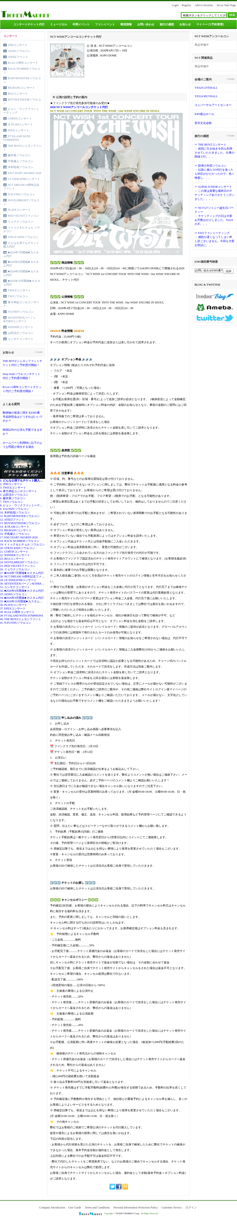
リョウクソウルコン (20, 221)
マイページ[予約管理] (210, 24)
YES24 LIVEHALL (206, 87)
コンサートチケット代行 (29, 24)
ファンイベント (105, 24)
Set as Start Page (226, 5)
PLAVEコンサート (19, 209)
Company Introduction (52, 1207)
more (38, 352)
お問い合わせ (145, 24)
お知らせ (185, 24)
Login (175, 5)
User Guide (74, 1207)
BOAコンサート (18, 93)
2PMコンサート (17, 45)
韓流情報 (126, 24)
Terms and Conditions (97, 1207)
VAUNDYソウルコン (21, 311)
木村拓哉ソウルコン (20, 167)
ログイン (191, 1207)
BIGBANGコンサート (21, 87)
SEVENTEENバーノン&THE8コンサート (19, 319)
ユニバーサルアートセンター (213, 105)
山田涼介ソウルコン (20, 333)
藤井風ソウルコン (19, 155)
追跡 (228, 271)
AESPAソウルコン (19, 51)
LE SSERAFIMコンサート (24, 179)
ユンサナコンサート (20, 339)
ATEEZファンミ (18, 57)
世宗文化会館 (203, 123)
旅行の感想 (167, 24)
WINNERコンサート (20, 327)
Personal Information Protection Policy (135, 1207)
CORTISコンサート (20, 118)
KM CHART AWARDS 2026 (24, 173)
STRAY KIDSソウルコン (23, 237)
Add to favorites (204, 5)
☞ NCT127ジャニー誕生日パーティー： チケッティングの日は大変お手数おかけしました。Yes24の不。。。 (214, 216)
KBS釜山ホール (204, 114)
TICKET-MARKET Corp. (127, 1213)
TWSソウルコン (18, 296)
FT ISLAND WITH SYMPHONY (16, 138)
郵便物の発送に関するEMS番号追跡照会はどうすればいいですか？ (22, 416)
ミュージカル (58, 24)
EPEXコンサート (18, 130)
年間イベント (81, 24)
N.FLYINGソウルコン (21, 194)
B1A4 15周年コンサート (23, 62)
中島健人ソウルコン (20, 161)
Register (186, 5)
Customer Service (171, 1207)
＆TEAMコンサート (20, 124)
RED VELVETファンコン (23, 215)
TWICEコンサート (19, 290)
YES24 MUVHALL (206, 96)
